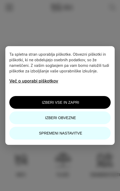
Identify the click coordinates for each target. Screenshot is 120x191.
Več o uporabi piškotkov (33, 81)
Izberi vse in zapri (60, 102)
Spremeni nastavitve (60, 133)
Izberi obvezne (60, 118)
